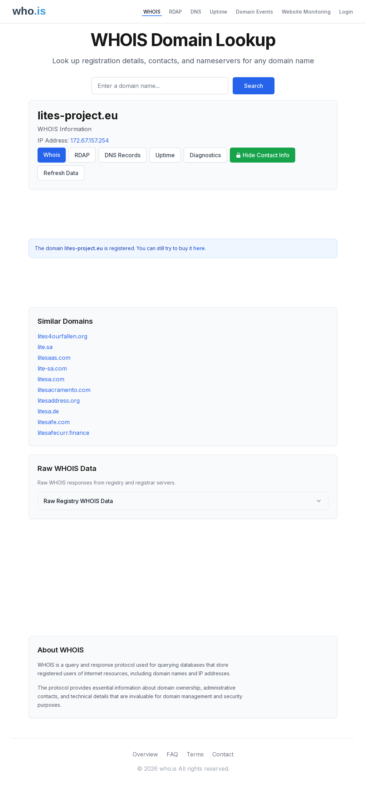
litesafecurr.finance (63, 432)
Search (253, 85)
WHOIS (151, 12)
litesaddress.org (59, 400)
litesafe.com (54, 422)
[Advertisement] (183, 214)
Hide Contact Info (263, 155)
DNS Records (122, 155)
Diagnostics (205, 155)
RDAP (175, 12)
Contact (222, 754)
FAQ (172, 754)
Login (346, 12)
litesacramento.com (64, 389)
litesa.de (48, 411)
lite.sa (45, 347)
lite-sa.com (52, 368)
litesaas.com (54, 357)
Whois (51, 154)
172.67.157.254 (89, 140)
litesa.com (51, 379)
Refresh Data (61, 173)
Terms (195, 754)
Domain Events (254, 12)
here (199, 248)
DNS (196, 12)
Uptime (218, 12)
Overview (145, 754)
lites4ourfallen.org (62, 336)
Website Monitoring (306, 12)
